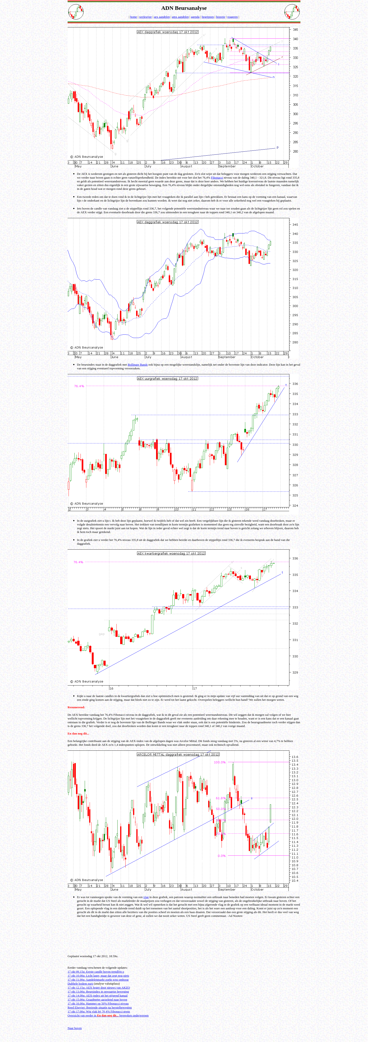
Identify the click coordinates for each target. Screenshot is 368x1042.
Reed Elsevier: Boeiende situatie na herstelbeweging (100, 1007)
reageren (232, 17)
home (133, 17)
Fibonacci (217, 177)
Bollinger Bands (138, 364)
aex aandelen (162, 17)
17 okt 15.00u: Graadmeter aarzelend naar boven (97, 999)
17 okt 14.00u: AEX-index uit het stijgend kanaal (98, 995)
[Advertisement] (184, 939)
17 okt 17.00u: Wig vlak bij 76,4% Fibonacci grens (99, 1011)
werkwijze (145, 17)
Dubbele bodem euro (80, 983)
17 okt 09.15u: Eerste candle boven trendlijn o (96, 971)
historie (220, 17)
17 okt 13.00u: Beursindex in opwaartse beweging (98, 991)
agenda (195, 17)
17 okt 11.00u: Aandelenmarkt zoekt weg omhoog (98, 979)
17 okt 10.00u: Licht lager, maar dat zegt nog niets (98, 975)
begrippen (208, 17)
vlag (146, 897)
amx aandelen (180, 17)
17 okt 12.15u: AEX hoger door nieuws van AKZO (99, 987)
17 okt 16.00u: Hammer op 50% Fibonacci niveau (98, 1003)
